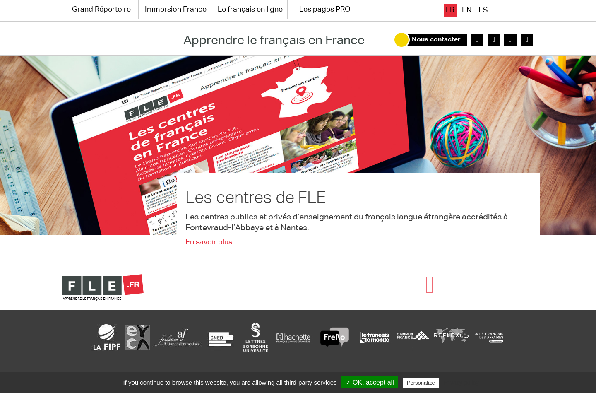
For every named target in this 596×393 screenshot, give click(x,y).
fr (450, 10)
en (467, 10)
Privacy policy (461, 382)
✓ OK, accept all (370, 382)
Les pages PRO (325, 9)
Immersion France (176, 9)
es (483, 10)
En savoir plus (208, 242)
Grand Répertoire (101, 9)
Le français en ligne (250, 9)
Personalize (421, 383)
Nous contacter (436, 39)
